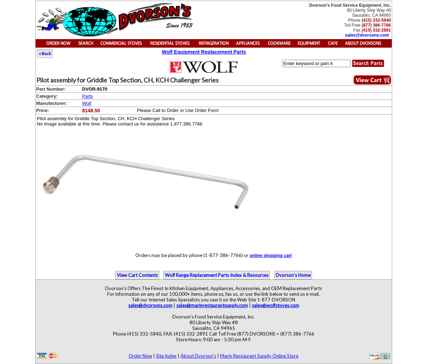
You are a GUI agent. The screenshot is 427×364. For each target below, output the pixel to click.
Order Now (140, 356)
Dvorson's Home (293, 275)
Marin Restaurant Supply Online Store (259, 356)
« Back (45, 53)
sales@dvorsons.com (367, 35)
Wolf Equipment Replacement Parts (204, 52)
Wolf (87, 103)
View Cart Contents (137, 275)
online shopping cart (271, 255)
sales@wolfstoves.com (275, 305)
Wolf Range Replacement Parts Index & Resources (217, 275)
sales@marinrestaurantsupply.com (212, 305)
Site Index (166, 356)
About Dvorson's (198, 356)
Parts (87, 96)
